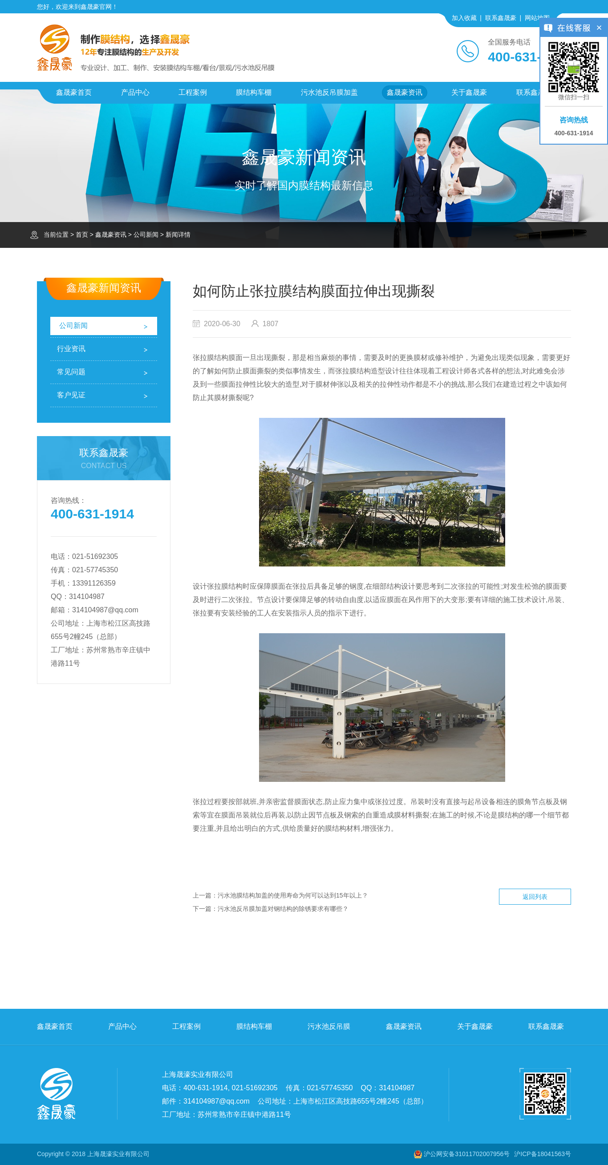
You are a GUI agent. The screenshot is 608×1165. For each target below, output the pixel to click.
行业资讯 (71, 348)
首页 (82, 234)
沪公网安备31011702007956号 (467, 1153)
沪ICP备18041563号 (542, 1153)
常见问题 (71, 372)
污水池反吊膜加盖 (329, 92)
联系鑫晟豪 (500, 17)
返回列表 (535, 896)
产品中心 (135, 92)
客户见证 (71, 395)
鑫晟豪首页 (74, 92)
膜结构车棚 (254, 92)
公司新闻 (146, 234)
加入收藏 (464, 17)
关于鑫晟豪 (469, 92)
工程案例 (192, 92)
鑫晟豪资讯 (404, 92)
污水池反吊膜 (329, 1026)
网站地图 (537, 17)
